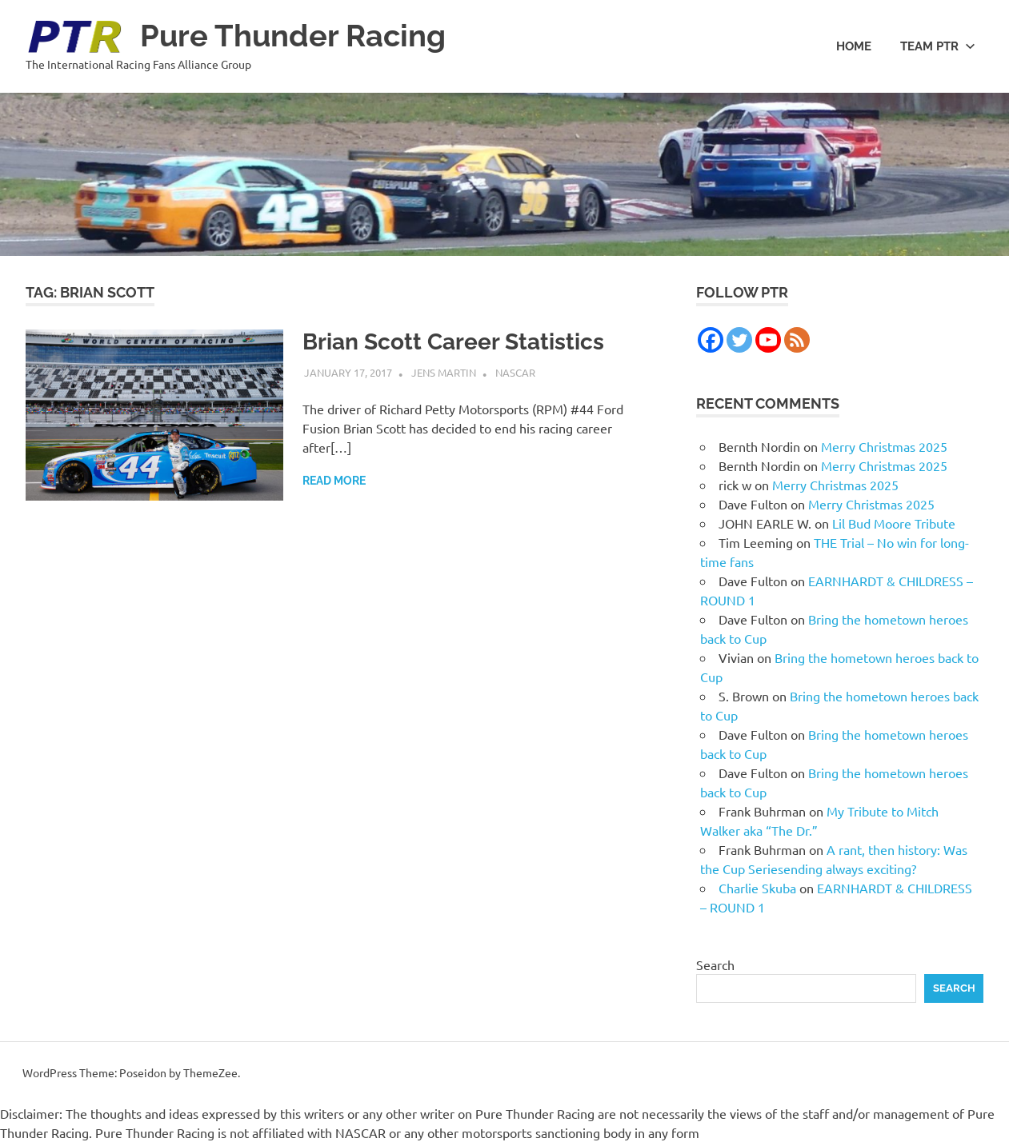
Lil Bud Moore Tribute (893, 523)
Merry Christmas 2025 (884, 446)
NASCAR (515, 372)
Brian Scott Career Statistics (453, 342)
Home (853, 46)
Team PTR (937, 46)
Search (715, 964)
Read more (334, 480)
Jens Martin (443, 372)
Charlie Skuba (757, 888)
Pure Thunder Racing (293, 36)
